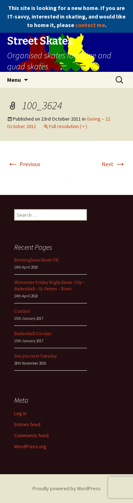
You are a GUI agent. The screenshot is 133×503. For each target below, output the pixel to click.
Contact (22, 311)
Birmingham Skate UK (36, 260)
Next (114, 164)
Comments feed (31, 435)
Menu (14, 79)
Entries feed (27, 424)
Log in (20, 413)
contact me (90, 24)
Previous (23, 164)
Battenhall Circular (32, 333)
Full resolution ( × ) (68, 126)
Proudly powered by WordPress (67, 488)
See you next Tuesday (35, 356)
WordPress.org (30, 446)
